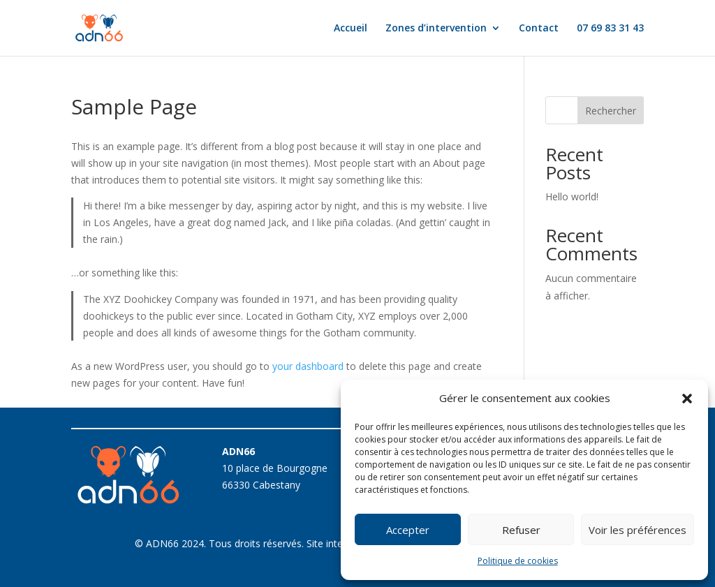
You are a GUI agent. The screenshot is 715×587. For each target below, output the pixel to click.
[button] (687, 399)
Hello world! (571, 196)
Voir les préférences (637, 530)
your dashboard (308, 366)
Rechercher (610, 110)
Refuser (521, 530)
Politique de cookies (518, 561)
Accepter (407, 530)
